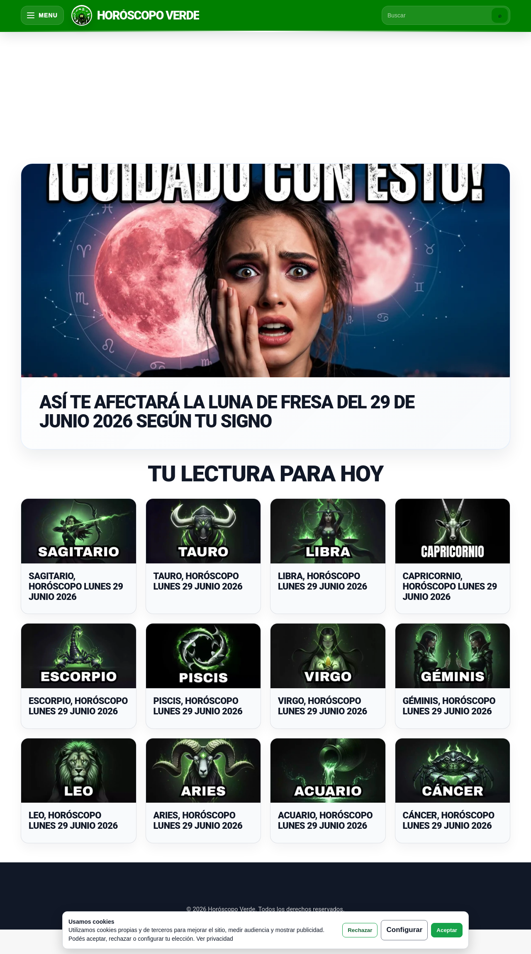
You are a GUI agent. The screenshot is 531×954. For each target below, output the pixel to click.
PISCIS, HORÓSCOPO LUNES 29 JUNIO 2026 (198, 706)
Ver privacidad (214, 938)
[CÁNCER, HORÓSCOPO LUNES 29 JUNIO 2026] (452, 770)
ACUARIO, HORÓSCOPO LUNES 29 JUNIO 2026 (325, 820)
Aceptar (446, 930)
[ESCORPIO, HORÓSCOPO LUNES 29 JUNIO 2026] (78, 656)
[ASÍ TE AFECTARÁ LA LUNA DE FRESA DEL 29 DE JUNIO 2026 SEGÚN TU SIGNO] (265, 270)
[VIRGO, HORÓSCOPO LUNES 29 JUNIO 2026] (327, 656)
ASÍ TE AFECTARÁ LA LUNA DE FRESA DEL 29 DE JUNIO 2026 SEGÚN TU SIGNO (226, 412)
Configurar (404, 930)
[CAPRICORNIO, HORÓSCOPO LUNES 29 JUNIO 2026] (452, 531)
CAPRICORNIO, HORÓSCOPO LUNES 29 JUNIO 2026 (450, 586)
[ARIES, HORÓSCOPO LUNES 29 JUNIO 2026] (203, 770)
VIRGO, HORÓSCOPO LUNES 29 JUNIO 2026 (322, 706)
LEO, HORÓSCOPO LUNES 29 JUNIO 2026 (73, 820)
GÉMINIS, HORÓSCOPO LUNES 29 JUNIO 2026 (449, 706)
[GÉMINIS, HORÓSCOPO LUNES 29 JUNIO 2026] (452, 656)
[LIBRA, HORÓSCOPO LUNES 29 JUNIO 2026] (327, 531)
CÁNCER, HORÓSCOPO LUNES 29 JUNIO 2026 (448, 820)
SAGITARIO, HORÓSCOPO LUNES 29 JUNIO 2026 (76, 586)
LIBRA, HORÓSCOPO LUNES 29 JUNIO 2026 (322, 581)
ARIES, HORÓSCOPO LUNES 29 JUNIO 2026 (198, 820)
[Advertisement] (265, 93)
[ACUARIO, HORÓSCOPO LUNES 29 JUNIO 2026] (327, 770)
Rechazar (360, 930)
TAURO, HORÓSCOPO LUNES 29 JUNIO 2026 (198, 581)
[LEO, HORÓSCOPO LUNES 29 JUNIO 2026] (78, 770)
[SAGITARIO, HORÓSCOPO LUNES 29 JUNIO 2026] (78, 531)
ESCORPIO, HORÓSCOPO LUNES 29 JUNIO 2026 (78, 706)
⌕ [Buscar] (500, 15)
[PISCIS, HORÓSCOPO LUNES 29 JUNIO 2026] (203, 656)
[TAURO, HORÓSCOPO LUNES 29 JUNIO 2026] (203, 531)
